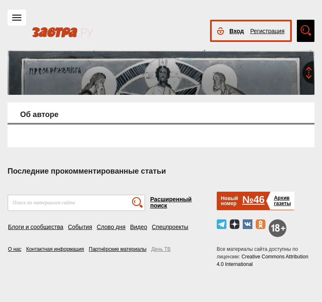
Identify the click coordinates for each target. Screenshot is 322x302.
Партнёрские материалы (118, 249)
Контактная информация (55, 249)
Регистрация (267, 31)
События (80, 227)
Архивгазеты (282, 200)
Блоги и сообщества (35, 227)
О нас (14, 249)
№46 (253, 199)
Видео (138, 227)
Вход (236, 31)
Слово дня (111, 227)
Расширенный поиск (171, 202)
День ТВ (161, 249)
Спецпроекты (170, 227)
